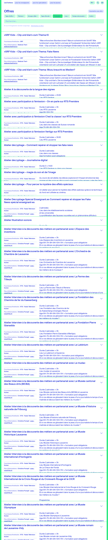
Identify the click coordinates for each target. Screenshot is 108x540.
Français (92, 2)
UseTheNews (8, 3)
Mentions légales (68, 526)
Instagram (98, 521)
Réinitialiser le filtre (37, 26)
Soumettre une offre (96, 11)
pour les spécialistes (40, 3)
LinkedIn (94, 521)
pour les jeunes (55, 3)
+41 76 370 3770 (43, 528)
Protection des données (71, 524)
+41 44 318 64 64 (42, 531)
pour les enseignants (22, 3)
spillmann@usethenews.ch (44, 526)
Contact (65, 521)
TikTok (102, 521)
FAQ (64, 522)
